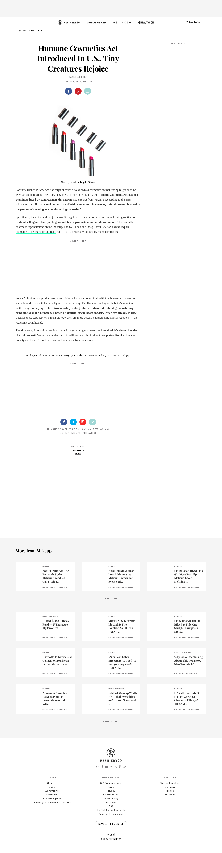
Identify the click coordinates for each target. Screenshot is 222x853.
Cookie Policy (111, 795)
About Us (51, 783)
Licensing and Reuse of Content (52, 802)
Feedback (51, 795)
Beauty (75, 433)
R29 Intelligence (52, 799)
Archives (111, 802)
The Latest (89, 433)
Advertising (52, 791)
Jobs (52, 787)
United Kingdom (169, 783)
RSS (111, 806)
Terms (111, 787)
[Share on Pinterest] (78, 91)
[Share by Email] (87, 91)
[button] (189, 25)
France (170, 791)
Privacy (111, 791)
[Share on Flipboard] (82, 422)
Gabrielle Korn (78, 77)
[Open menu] (16, 21)
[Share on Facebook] (68, 91)
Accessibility (111, 799)
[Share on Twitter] (73, 422)
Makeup (64, 433)
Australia (170, 795)
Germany (170, 787)
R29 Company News (111, 783)
